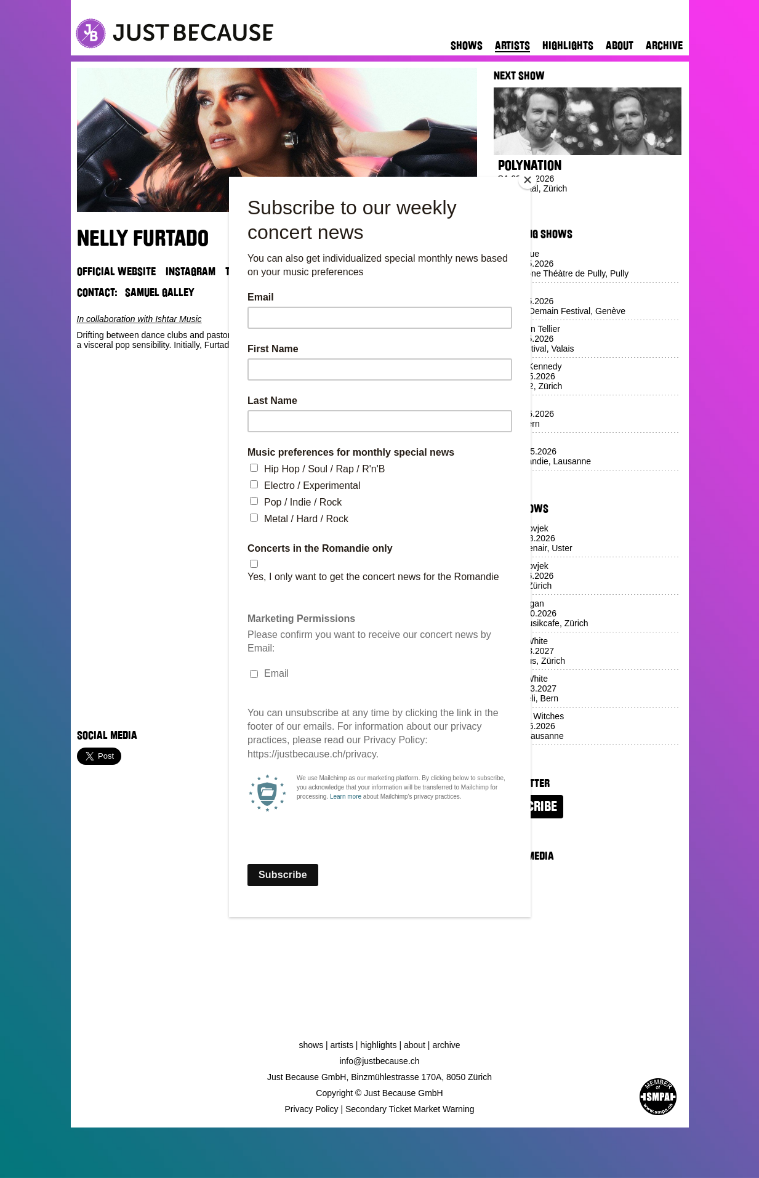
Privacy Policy (311, 1109)
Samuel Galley (160, 292)
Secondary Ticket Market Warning (410, 1109)
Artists (512, 45)
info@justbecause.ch (379, 1061)
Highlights (567, 45)
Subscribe (528, 806)
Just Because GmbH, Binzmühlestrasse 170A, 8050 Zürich (379, 1077)
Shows (467, 45)
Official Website (116, 271)
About (619, 45)
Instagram (190, 271)
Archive (664, 45)
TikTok (240, 271)
